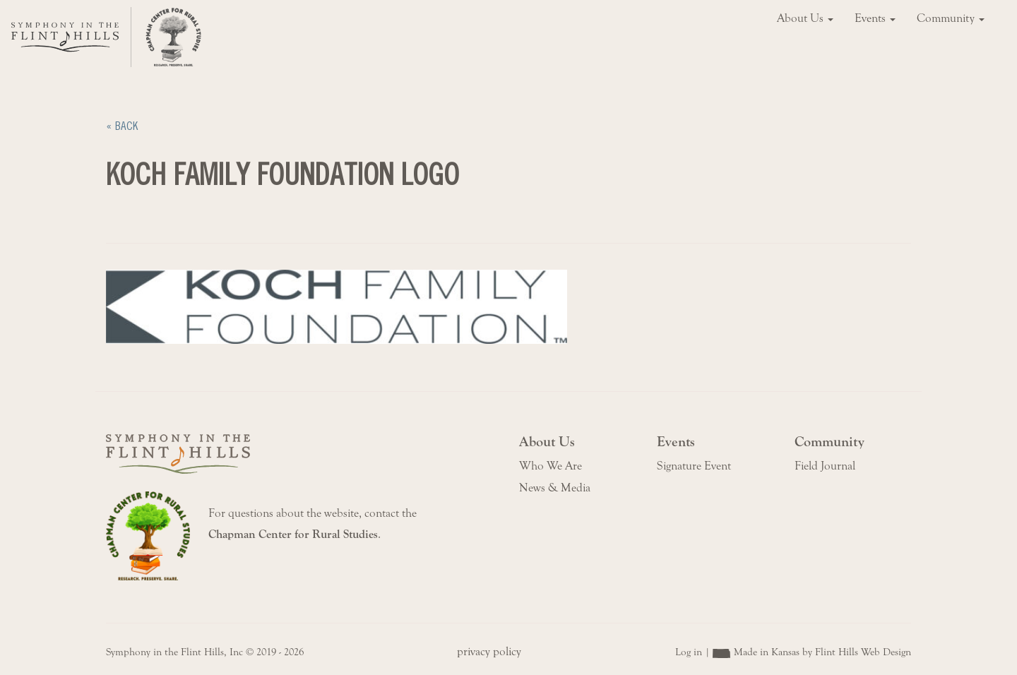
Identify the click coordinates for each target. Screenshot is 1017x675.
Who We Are (550, 466)
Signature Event (694, 466)
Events (875, 18)
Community (951, 18)
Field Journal (825, 466)
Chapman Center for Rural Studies (293, 534)
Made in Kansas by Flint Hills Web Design (822, 652)
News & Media (554, 488)
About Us (805, 18)
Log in (688, 652)
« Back (122, 126)
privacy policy (489, 652)
